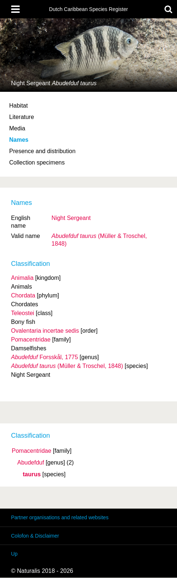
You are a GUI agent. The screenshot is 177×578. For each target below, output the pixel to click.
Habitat (18, 105)
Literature (21, 117)
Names (18, 140)
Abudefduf (30, 463)
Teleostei (22, 313)
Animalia (22, 278)
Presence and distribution (42, 151)
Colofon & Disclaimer (35, 536)
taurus (32, 474)
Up (14, 554)
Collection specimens (37, 162)
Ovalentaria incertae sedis (45, 331)
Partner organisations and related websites (59, 517)
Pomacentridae (31, 451)
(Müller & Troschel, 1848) (67, 366)
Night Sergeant (71, 218)
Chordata (23, 295)
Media (17, 128)
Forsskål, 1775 (44, 357)
